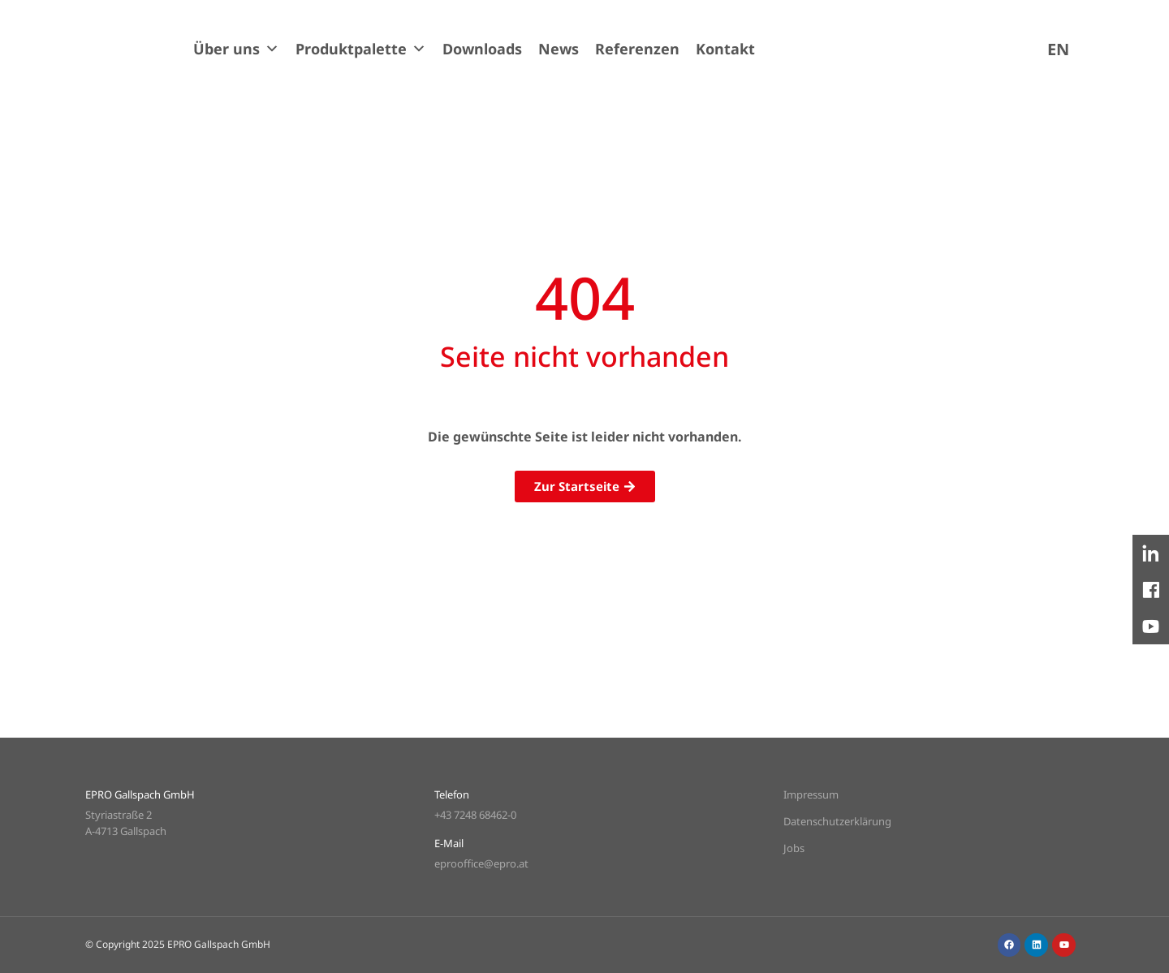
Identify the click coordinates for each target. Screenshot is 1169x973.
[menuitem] (1058, 49)
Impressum (811, 794)
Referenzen (637, 48)
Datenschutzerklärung (837, 821)
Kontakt (725, 48)
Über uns (236, 48)
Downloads (482, 48)
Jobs (793, 848)
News (558, 48)
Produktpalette (360, 48)
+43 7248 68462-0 (475, 814)
